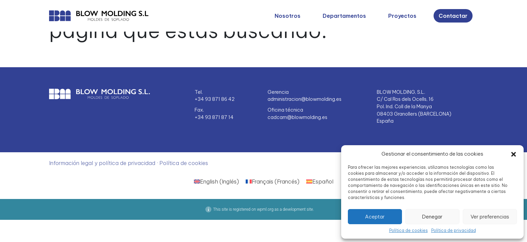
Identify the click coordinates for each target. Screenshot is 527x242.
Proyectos (402, 15)
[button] (513, 154)
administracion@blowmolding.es (304, 99)
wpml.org (265, 209)
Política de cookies (408, 230)
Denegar (432, 216)
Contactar (453, 15)
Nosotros (287, 15)
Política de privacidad (453, 230)
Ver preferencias (490, 216)
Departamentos (344, 15)
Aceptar (375, 216)
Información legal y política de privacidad (103, 163)
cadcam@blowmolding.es (297, 117)
